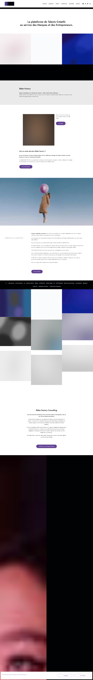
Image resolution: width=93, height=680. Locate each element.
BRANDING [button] (85, 283)
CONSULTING (64, 4)
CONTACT (78, 4)
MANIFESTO (51, 4)
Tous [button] (6, 283)
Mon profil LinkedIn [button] (26, 166)
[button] (83, 4)
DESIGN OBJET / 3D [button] (50, 283)
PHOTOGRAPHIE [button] (59, 283)
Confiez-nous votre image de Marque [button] (46, 446)
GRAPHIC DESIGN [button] (30, 283)
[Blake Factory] (7, 4)
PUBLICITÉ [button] (35, 286)
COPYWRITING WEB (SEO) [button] (55, 286)
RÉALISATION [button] (11, 283)
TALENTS (57, 4)
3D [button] (24, 283)
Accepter (66, 675)
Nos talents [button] (60, 123)
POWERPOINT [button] (42, 283)
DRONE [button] (36, 283)
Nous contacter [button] (37, 271)
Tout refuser (83, 675)
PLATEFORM (71, 4)
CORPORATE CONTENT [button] (43, 286)
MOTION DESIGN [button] (19, 283)
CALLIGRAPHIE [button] (78, 283)
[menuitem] (45, 4)
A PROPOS (44, 4)
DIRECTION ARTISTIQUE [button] (69, 283)
